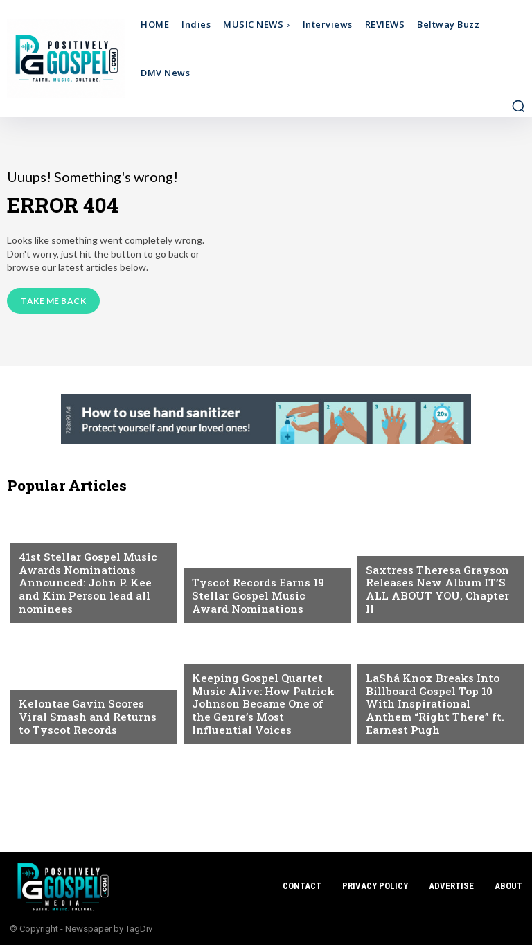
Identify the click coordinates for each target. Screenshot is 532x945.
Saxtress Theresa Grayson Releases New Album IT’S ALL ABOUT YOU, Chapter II (440, 596)
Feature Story (226, 656)
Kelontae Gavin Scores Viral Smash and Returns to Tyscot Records (93, 717)
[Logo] (71, 58)
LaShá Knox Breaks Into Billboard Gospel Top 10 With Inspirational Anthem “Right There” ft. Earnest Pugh (433, 705)
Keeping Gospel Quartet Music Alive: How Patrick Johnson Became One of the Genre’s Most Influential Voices (266, 705)
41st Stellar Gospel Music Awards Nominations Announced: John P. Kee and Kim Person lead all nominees (86, 583)
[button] (518, 106)
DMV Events (393, 656)
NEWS (31, 535)
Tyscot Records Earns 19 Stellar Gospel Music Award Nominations (266, 596)
